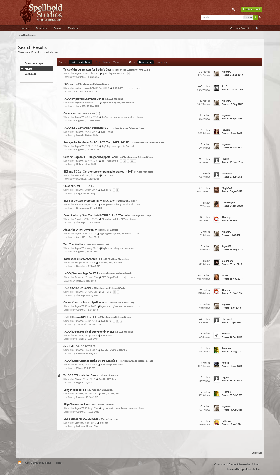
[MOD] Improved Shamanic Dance (83, 99)
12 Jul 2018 (92, 309)
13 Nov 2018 (89, 280)
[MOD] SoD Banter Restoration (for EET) (86, 128)
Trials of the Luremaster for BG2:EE (132, 69)
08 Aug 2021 (94, 193)
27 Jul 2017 (89, 368)
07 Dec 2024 (93, 105)
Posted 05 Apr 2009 (232, 89)
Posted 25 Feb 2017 (232, 395)
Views (116, 62)
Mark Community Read (38, 462)
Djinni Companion (109, 229)
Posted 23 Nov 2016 (232, 162)
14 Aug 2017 (92, 353)
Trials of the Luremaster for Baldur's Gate (87, 69)
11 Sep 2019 (93, 236)
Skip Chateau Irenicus (76, 404)
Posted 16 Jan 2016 (231, 424)
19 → (133, 277)
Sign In (235, 9)
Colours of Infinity (109, 375)
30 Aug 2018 (92, 295)
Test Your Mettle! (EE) (89, 113)
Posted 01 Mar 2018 (232, 293)
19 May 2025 (90, 91)
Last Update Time (80, 62)
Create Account (251, 9)
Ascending (162, 62)
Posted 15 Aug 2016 (232, 409)
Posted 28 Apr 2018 (232, 118)
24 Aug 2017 (91, 338)
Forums (57, 28)
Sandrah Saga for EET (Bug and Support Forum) (91, 157)
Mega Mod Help (145, 171)
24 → (138, 88)
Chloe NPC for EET (74, 186)
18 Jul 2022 (90, 164)
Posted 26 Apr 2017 (232, 336)
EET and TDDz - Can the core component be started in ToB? (98, 171)
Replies (106, 62)
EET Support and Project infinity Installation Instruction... (96, 200)
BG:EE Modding (115, 98)
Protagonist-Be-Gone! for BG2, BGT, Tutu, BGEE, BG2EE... (96, 142)
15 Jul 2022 (93, 178)
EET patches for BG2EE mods (80, 419)
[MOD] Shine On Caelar (77, 288)
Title (98, 62)
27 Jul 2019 (92, 251)
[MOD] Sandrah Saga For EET (80, 273)
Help (58, 462)
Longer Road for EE (74, 390)
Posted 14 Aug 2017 (232, 351)
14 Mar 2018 (95, 324)
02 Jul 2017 (90, 382)
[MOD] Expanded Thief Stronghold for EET (88, 331)
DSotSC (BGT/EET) (86, 346)
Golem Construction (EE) (121, 302)
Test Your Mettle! (73, 244)
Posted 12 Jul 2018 (231, 307)
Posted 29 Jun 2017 (232, 380)
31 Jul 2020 (96, 207)
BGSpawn (69, 84)
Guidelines (257, 452)
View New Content (239, 28)
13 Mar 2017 (92, 397)
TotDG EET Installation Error (80, 375)
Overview (69, 113)
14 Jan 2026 (93, 76)
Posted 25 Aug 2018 (232, 249)
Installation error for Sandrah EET (82, 259)
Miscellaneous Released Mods (93, 84)
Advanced (260, 17)
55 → (133, 161)
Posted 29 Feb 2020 (232, 220)
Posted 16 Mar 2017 (232, 365)
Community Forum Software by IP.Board (237, 464)
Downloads (41, 28)
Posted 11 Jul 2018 (231, 234)
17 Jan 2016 (92, 426)
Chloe (91, 186)
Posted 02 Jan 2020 (232, 205)
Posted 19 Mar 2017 (232, 133)
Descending (145, 62)
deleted (68, 346)
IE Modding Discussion (117, 258)
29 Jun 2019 (94, 266)
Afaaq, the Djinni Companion (80, 229)
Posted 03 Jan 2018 (232, 322)
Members (73, 28)
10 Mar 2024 (91, 135)
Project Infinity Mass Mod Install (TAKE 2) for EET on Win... (97, 215)
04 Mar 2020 (93, 222)
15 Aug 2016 (93, 411)
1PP (135, 200)
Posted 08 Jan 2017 (232, 191)
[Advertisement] (140, 438)
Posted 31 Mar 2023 (232, 147)
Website (25, 28)
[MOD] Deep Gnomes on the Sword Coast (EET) (91, 360)
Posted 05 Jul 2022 (232, 176)
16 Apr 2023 (93, 149)
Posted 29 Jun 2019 (232, 263)
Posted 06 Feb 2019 (232, 74)
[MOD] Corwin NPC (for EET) (80, 317)
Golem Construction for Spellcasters (84, 302)
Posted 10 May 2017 (232, 104)
